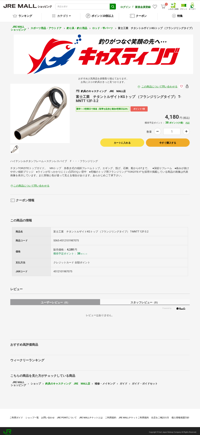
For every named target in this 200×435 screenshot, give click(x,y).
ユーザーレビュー (55, 300)
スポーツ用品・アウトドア (46, 25)
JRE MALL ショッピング (18, 26)
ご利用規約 (110, 415)
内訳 (188, 120)
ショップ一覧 (32, 415)
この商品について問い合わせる (159, 84)
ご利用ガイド (16, 415)
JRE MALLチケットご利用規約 (134, 415)
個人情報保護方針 (180, 415)
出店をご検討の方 (160, 415)
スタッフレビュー (144, 300)
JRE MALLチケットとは (91, 415)
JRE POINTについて (67, 415)
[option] (40, 111)
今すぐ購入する (167, 140)
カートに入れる (122, 140)
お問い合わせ (48, 415)
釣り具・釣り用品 (77, 25)
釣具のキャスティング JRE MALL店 (67, 381)
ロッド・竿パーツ (102, 25)
